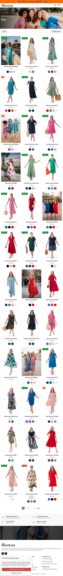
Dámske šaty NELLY (11, 222)
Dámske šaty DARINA (52, 416)
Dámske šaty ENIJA (52, 222)
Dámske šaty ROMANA (31, 416)
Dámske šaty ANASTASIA (31, 183)
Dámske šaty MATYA (11, 105)
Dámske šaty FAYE (52, 377)
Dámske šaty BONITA (52, 66)
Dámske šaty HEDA (31, 222)
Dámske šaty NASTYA (10, 377)
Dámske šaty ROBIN (11, 338)
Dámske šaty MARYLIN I (11, 416)
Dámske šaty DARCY (31, 105)
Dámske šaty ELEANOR (52, 494)
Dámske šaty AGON (31, 494)
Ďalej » (38, 508)
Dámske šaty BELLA (52, 105)
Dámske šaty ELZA (52, 338)
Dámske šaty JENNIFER (11, 66)
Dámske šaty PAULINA (31, 144)
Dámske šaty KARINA (52, 299)
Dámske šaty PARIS (31, 261)
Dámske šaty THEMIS (52, 455)
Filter (4, 31)
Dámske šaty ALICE (52, 144)
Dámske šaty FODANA (31, 455)
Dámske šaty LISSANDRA (11, 144)
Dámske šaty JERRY (11, 183)
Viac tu (45, 1)
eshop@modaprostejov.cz (50, 569)
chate (44, 523)
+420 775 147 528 (47, 559)
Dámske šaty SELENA (52, 183)
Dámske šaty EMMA (31, 299)
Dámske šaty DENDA (31, 377)
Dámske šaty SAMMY (31, 66)
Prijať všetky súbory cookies (16, 569)
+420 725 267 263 (47, 561)
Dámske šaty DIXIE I (11, 455)
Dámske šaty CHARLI (11, 494)
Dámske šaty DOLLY (11, 299)
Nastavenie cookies (16, 573)
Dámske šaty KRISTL (11, 261)
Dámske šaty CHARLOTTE (31, 338)
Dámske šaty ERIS (52, 261)
